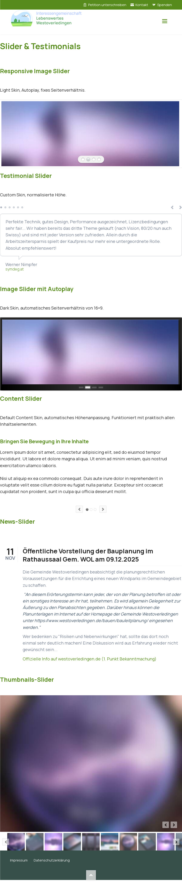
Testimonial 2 (5, 207)
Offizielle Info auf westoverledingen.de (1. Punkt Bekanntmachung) (90, 659)
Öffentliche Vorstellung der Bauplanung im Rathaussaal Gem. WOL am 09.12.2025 (88, 555)
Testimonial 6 (22, 207)
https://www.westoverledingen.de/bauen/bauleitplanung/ (91, 620)
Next (102, 509)
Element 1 (87, 509)
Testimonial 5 (18, 207)
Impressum (19, 860)
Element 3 (95, 509)
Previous (79, 509)
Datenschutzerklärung (52, 860)
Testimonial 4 (14, 207)
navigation (165, 21)
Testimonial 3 (9, 207)
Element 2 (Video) (91, 509)
